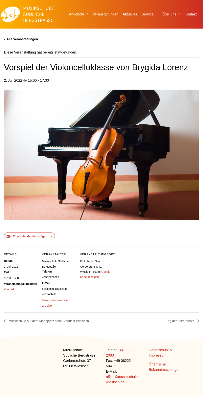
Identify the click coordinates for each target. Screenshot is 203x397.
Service (147, 14)
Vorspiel (9, 289)
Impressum (158, 355)
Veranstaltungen (105, 14)
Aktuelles (130, 14)
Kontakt (191, 14)
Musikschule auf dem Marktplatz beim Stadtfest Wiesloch (48, 321)
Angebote (76, 14)
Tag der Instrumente (180, 321)
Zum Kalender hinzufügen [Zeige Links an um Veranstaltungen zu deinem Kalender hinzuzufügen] (30, 236)
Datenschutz (159, 350)
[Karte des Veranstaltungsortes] (139, 274)
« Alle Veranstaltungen (21, 39)
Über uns (169, 14)
